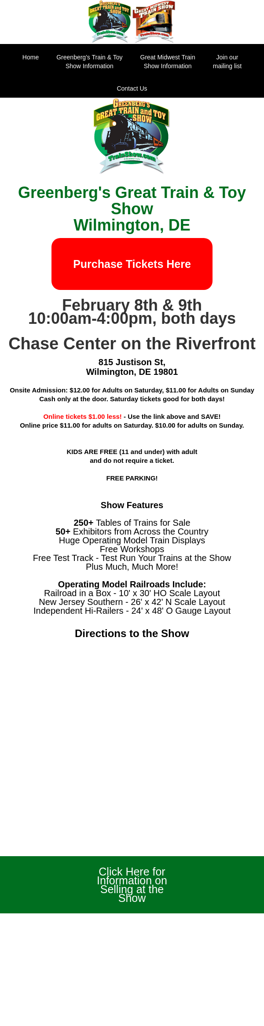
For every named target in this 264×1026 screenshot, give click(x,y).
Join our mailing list (227, 62)
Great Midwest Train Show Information (167, 62)
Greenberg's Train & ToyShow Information (89, 62)
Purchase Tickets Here (132, 264)
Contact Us (132, 88)
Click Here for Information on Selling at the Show (132, 884)
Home (30, 57)
